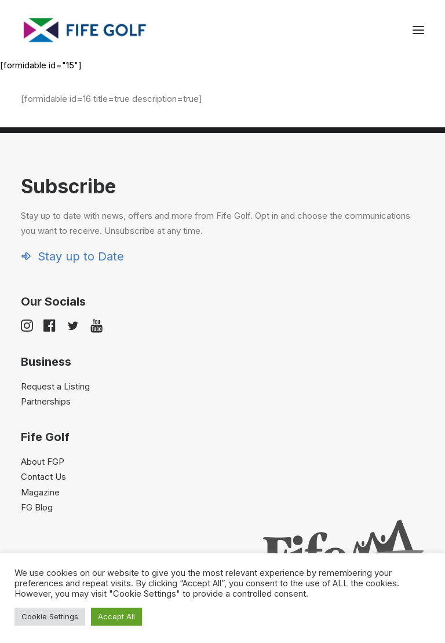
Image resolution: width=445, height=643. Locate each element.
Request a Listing (55, 386)
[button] (418, 30)
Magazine (40, 492)
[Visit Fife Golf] (85, 30)
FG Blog (37, 507)
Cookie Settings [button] (49, 616)
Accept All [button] (116, 616)
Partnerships (46, 401)
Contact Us (43, 476)
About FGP (42, 461)
